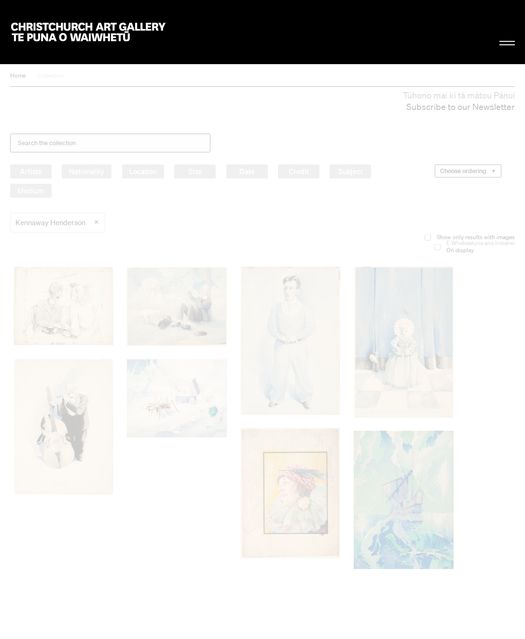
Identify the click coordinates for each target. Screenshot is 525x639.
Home (18, 75)
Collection (51, 75)
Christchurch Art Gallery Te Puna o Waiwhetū (88, 32)
